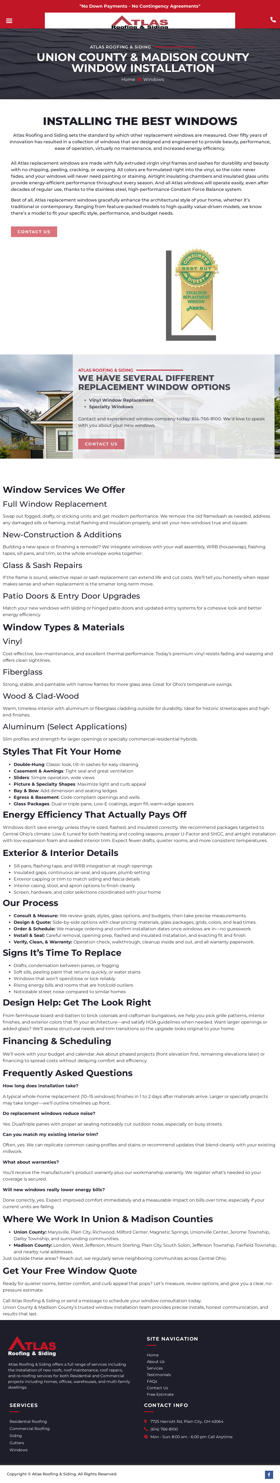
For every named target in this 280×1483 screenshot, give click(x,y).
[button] (9, 20)
